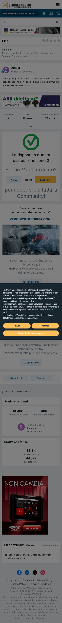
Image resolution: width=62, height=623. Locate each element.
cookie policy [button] (28, 301)
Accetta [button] (45, 326)
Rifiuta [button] (17, 326)
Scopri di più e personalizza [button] (31, 333)
